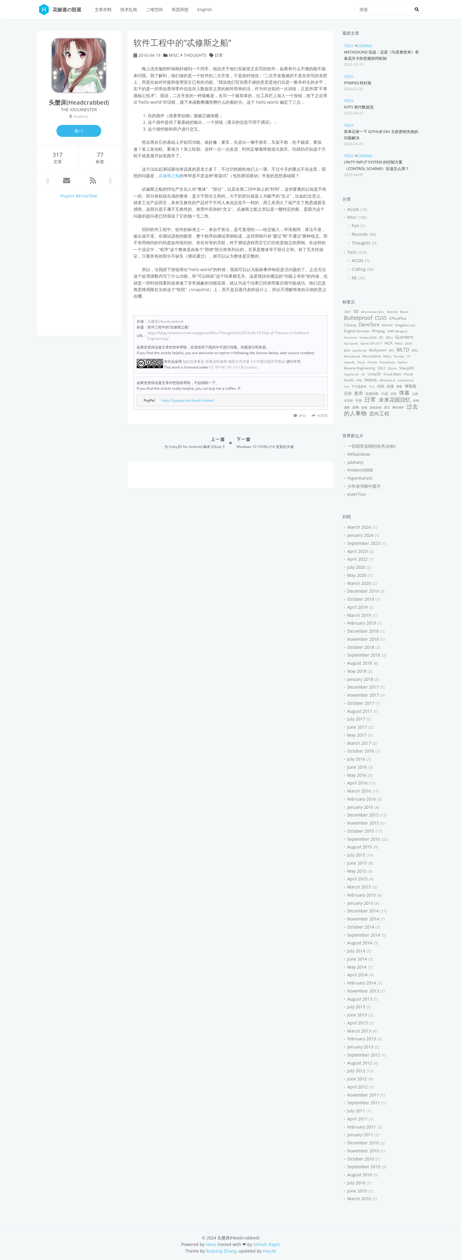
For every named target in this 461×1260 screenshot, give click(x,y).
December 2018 (363, 631)
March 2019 (359, 615)
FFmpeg (378, 331)
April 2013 (357, 1023)
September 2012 (363, 1055)
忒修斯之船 (169, 175)
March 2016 (359, 791)
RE (354, 278)
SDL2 (381, 368)
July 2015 (356, 855)
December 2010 (363, 1143)
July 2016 (356, 759)
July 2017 (356, 719)
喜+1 (78, 131)
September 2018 (363, 655)
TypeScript (351, 374)
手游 (358, 400)
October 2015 (360, 831)
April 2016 (357, 783)
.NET (347, 312)
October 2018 (360, 647)
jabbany (355, 462)
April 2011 (357, 1119)
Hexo (399, 343)
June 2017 (357, 727)
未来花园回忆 (395, 399)
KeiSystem (377, 350)
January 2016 (360, 807)
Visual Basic (392, 374)
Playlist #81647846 (78, 196)
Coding (364, 45)
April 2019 (357, 607)
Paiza (361, 362)
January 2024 (360, 535)
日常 (219, 55)
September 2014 (363, 935)
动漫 (390, 386)
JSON (408, 343)
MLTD (403, 349)
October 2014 (360, 927)
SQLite (392, 368)
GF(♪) (389, 337)
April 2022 (357, 559)
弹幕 (404, 392)
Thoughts (195, 55)
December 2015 (363, 815)
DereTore (369, 324)
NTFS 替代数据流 (359, 107)
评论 (302, 415)
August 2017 (359, 711)
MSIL (415, 350)
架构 (355, 407)
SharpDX (406, 368)
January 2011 (360, 1134)
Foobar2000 (368, 337)
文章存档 (103, 9)
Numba (399, 356)
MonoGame (371, 356)
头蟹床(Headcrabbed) (165, 321)
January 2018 (360, 679)
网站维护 (398, 407)
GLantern (404, 337)
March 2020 (359, 583)
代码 (380, 386)
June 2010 (357, 1191)
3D (356, 311)
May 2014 (356, 967)
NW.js (387, 356)
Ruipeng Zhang (221, 1251)
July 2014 (356, 951)
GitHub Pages (266, 1244)
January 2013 (360, 1047)
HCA (388, 343)
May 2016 (356, 775)
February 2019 (361, 623)
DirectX (387, 325)
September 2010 (363, 1166)
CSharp (350, 325)
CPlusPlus (397, 318)
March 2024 (359, 527)
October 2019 (360, 599)
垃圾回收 (372, 393)
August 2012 (359, 1063)
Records (360, 234)
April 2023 (357, 551)
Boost (404, 312)
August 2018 (359, 663)
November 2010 (363, 1151)
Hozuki (269, 1251)
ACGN (353, 209)
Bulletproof (358, 317)
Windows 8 (387, 380)
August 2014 (359, 943)
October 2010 (360, 1159)
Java (347, 350)
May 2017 (356, 735)
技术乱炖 (128, 9)
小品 (384, 393)
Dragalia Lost (405, 325)
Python (403, 362)
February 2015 (361, 895)
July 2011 (356, 1111)
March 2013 (359, 1031)
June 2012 (357, 1079)
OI (408, 356)
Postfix (372, 362)
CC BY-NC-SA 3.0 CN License (233, 367)
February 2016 (361, 799)
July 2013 (356, 1007)
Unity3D (374, 374)
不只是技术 (358, 386)
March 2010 (359, 1198)
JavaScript (360, 350)
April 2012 (357, 1087)
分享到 (320, 415)
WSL (359, 380)
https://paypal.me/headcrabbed (188, 400)
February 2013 (361, 1039)
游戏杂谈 (376, 407)
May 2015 (356, 871)
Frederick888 (360, 470)
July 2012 (356, 1071)
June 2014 (357, 959)
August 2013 (359, 999)
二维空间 (154, 9)
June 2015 (357, 863)
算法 (387, 407)
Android (392, 312)
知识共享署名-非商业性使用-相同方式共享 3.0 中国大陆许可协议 (234, 361)
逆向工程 (379, 413)
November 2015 (363, 823)
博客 (399, 386)
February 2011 (361, 1127)
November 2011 (363, 1095)
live (346, 386)
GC (381, 337)
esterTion (356, 494)
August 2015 (359, 847)
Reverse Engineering (359, 368)
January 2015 (360, 903)
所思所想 (180, 9)
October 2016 (360, 751)
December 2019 (363, 591)
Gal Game (351, 343)
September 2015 (363, 839)
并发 (394, 394)
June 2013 (357, 1015)
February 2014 (361, 983)
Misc (174, 55)
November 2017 (363, 695)
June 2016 (357, 767)
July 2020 (356, 567)
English (204, 9)
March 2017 (359, 743)
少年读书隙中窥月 (364, 486)
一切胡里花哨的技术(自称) (371, 446)
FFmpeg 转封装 (357, 82)
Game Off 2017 (371, 343)
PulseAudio (387, 362)
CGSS (381, 318)
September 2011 (363, 1102)
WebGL (371, 380)
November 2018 (363, 639)
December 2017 (363, 687)
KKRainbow (358, 454)
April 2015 (357, 879)
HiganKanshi (360, 478)
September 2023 (363, 543)
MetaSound (352, 356)
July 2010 (356, 1183)
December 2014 (363, 911)
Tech (349, 45)
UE (363, 374)
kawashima (406, 380)
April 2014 (357, 975)
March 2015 (359, 887)
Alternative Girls (372, 312)
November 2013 (363, 991)
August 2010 (359, 1175)
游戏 (364, 407)
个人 (372, 386)
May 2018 (356, 671)
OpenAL (349, 362)
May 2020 (356, 575)
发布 (358, 393)
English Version (356, 331)
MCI (391, 350)
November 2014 (363, 919)
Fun (355, 225)
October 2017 (360, 703)
